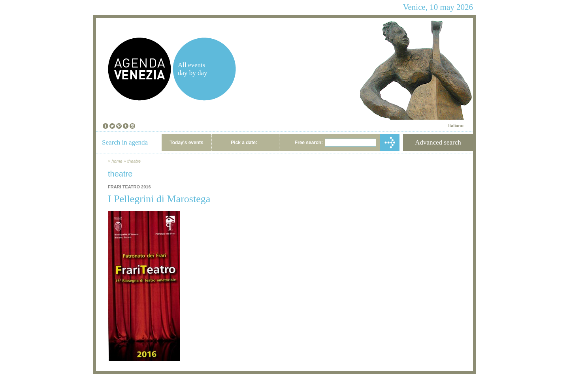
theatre (134, 161)
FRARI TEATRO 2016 (129, 186)
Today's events (186, 142)
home (116, 161)
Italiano (455, 125)
